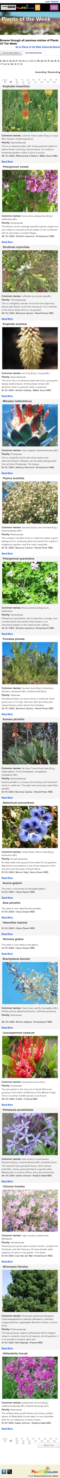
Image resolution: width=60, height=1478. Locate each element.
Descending (54, 72)
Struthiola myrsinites (16, 247)
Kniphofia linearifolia (16, 86)
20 (17, 82)
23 (35, 82)
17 (56, 80)
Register (55, 1)
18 (5, 82)
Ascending (40, 72)
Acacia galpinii (12, 883)
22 (29, 82)
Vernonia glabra (13, 939)
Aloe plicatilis (11, 903)
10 (16, 80)
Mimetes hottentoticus (17, 401)
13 (33, 80)
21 (23, 82)
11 (22, 80)
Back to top (49, 1445)
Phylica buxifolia (13, 478)
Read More (7, 161)
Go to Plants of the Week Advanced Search (38, 47)
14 (39, 80)
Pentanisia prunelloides (18, 1110)
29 (29, 1443)
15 (45, 80)
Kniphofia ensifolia (15, 324)
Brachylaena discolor (16, 959)
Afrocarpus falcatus (15, 1267)
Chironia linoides (14, 1186)
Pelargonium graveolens (18, 558)
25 (48, 82)
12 (28, 80)
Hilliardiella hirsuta (15, 1353)
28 (23, 1443)
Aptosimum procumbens (18, 803)
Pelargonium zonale (16, 167)
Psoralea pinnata (14, 639)
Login (47, 1)
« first (4, 80)
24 (41, 82)
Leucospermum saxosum (19, 1033)
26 (54, 82)
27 (17, 1443)
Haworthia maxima (15, 922)
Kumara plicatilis (13, 719)
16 (51, 80)
